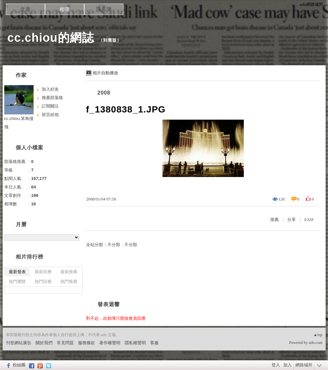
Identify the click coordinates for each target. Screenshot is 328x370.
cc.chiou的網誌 (51, 37)
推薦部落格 (52, 97)
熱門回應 (43, 281)
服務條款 (86, 342)
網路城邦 (303, 365)
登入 (276, 365)
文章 (25, 9)
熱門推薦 (68, 281)
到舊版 (110, 40)
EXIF (309, 219)
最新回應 (43, 271)
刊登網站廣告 (18, 342)
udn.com (315, 342)
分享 (291, 219)
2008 (104, 93)
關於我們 (44, 342)
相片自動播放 (105, 72)
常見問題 (65, 342)
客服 (154, 342)
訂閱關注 (50, 106)
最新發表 (17, 271)
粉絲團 (19, 365)
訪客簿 (104, 9)
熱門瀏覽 (17, 281)
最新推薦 (68, 271)
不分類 (113, 244)
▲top (317, 335)
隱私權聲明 (135, 342)
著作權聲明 (109, 342)
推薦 (274, 219)
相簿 (64, 9)
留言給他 (50, 114)
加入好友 (50, 89)
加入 (287, 365)
